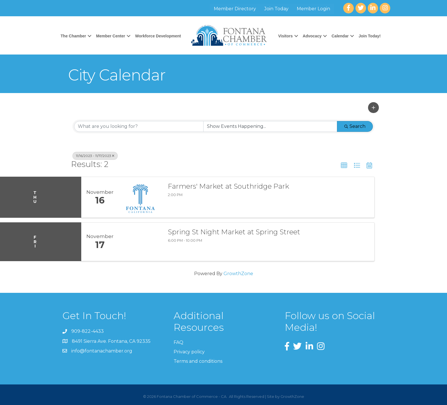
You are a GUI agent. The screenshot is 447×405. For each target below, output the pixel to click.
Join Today (277, 8)
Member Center (110, 36)
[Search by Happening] (270, 126)
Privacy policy (189, 351)
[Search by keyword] (139, 126)
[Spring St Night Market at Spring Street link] (140, 241)
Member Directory (235, 8)
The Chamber (73, 36)
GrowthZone (238, 273)
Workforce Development (158, 36)
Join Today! (370, 36)
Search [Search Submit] (354, 126)
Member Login (313, 8)
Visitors (285, 36)
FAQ (178, 342)
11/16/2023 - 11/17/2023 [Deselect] (95, 156)
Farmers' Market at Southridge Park (228, 186)
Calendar (340, 36)
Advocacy (312, 36)
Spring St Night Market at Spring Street (234, 232)
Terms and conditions (198, 361)
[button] (373, 107)
